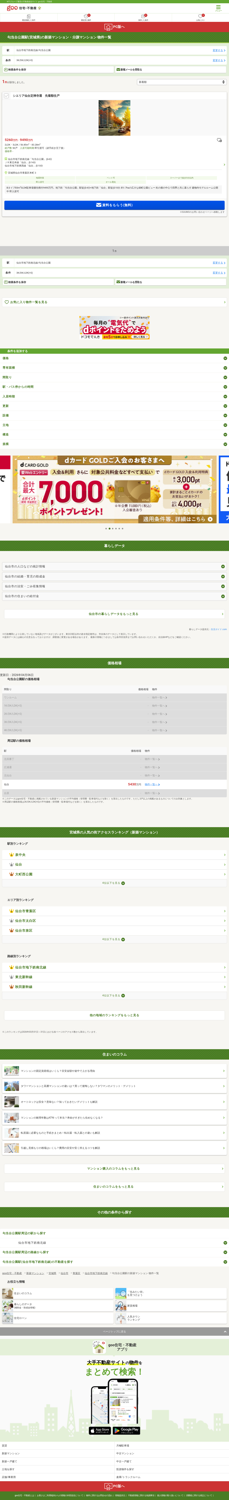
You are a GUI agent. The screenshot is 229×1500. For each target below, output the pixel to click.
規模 (6, 444)
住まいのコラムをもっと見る (113, 1186)
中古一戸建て (124, 1461)
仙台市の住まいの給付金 (22, 596)
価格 (6, 358)
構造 (6, 434)
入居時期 (9, 396)
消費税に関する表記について (199, 1495)
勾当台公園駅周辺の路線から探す (26, 1252)
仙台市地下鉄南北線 (27, 967)
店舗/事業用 (9, 1477)
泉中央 (17, 855)
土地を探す (8, 1469)
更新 (6, 406)
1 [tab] (106, 529)
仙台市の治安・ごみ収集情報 (25, 586)
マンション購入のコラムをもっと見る (113, 1168)
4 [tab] (116, 529)
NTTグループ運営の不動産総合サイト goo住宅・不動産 (29, 2)
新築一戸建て (9, 1461)
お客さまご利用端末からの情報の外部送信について (60, 1495)
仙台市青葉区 (22, 911)
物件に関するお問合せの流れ (99, 1495)
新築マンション (11, 1453)
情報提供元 (120, 1495)
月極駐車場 (122, 1445)
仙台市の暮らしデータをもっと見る (113, 614)
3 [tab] (113, 529)
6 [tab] (123, 529)
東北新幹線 (21, 977)
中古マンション (125, 1453)
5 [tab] (119, 529)
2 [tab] (109, 529)
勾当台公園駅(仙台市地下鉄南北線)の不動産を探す (38, 1262)
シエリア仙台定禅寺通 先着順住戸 (36, 95)
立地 (6, 425)
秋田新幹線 (21, 987)
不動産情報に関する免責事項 (141, 1495)
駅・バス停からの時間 (18, 387)
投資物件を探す (125, 1469)
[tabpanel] (115, 490)
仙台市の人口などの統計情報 (25, 566)
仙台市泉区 (21, 930)
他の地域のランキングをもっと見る (114, 1015)
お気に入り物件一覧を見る (26, 302)
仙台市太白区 (22, 921)
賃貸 (4, 1445)
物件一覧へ (151, 784)
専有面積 (9, 367)
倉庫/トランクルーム (128, 1477)
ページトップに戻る (114, 1331)
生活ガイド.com (219, 629)
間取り (7, 377)
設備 (6, 415)
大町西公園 (21, 874)
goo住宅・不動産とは (24, 1495)
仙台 (15, 864)
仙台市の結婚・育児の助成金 (25, 576)
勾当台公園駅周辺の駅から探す (24, 1233)
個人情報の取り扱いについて (170, 1495)
